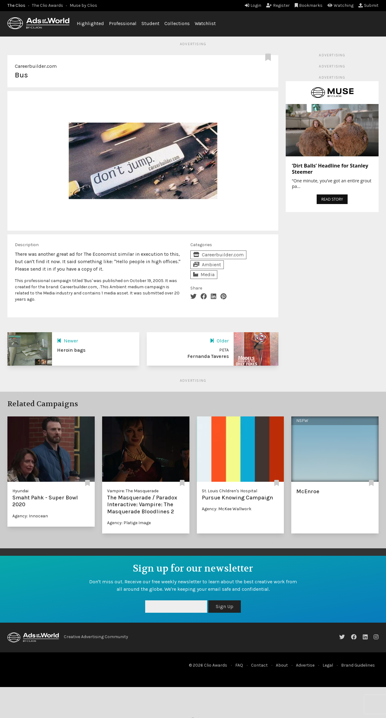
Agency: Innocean (30, 516)
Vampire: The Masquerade (132, 491)
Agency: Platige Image (129, 522)
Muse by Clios (83, 5)
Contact (259, 665)
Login (253, 5)
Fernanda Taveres (208, 356)
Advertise (305, 665)
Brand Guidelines (358, 665)
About (282, 665)
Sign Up (224, 606)
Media (204, 274)
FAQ (239, 665)
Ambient (207, 265)
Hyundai (20, 491)
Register (278, 5)
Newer (67, 341)
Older (219, 341)
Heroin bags (71, 350)
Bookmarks (309, 5)
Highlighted (90, 23)
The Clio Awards (47, 5)
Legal (328, 665)
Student (150, 23)
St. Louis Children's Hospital (229, 491)
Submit (368, 5)
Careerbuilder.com (36, 66)
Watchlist (205, 23)
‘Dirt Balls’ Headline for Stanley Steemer (330, 168)
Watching (340, 5)
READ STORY (332, 199)
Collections (177, 23)
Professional (123, 23)
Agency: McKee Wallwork (226, 508)
